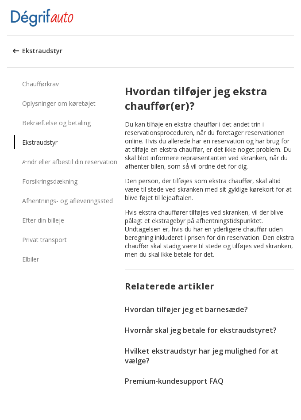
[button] (291, 18)
